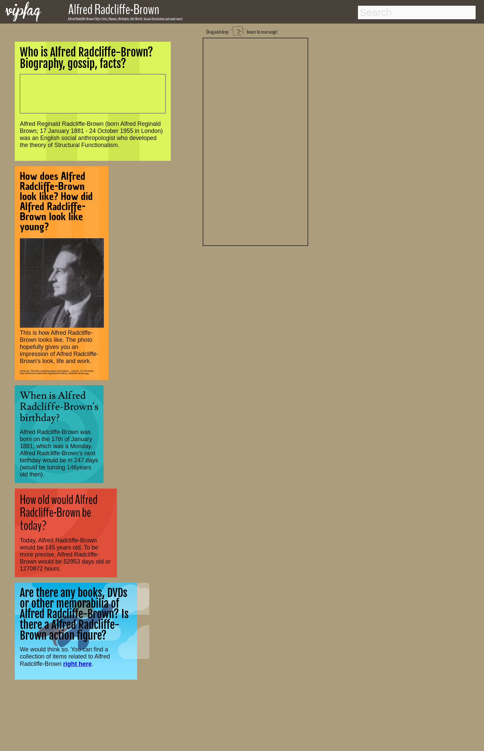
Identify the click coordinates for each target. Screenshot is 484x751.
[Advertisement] (255, 141)
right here (77, 663)
